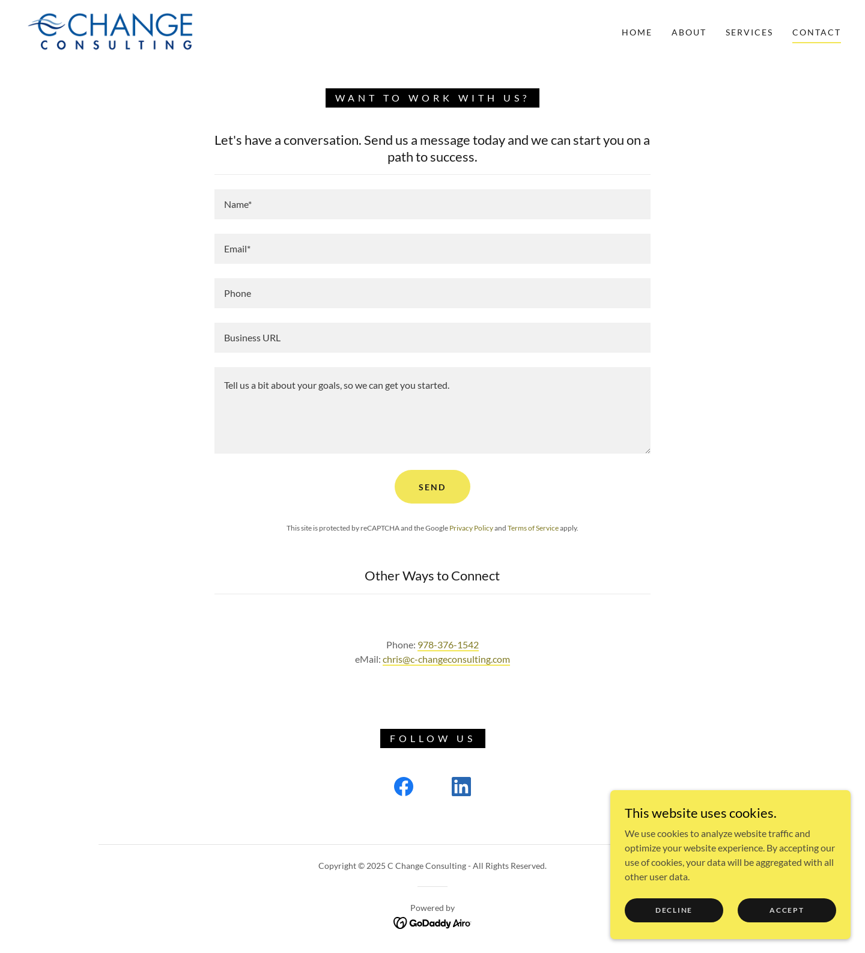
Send (432, 487)
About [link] (689, 32)
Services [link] (749, 32)
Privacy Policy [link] (471, 527)
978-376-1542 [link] (448, 644)
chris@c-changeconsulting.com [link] (446, 659)
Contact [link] (816, 32)
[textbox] (432, 204)
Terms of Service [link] (533, 527)
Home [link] (637, 32)
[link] (113, 31)
